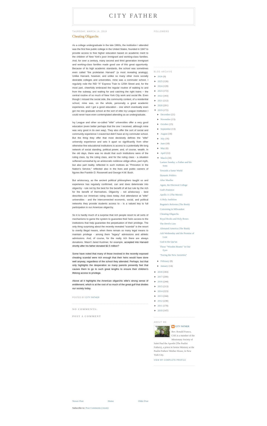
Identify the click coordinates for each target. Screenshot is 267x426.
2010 (160, 310)
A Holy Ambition (168, 199)
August (164, 133)
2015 (160, 286)
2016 (160, 281)
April (163, 153)
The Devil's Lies (168, 223)
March (164, 157)
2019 (160, 110)
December (166, 114)
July (163, 138)
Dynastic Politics (168, 175)
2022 (160, 95)
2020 (160, 105)
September (166, 129)
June (163, 143)
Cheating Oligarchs (169, 214)
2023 (160, 90)
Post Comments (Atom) (97, 408)
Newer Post (77, 401)
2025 (160, 81)
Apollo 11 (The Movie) (171, 194)
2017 (160, 276)
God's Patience (167, 189)
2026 (160, 76)
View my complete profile (170, 360)
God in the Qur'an (168, 241)
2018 (160, 271)
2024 (160, 86)
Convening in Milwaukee (172, 209)
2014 (160, 291)
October (165, 124)
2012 (160, 300)
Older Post (143, 401)
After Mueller (166, 180)
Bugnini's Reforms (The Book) (175, 204)
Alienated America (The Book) (175, 228)
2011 (160, 305)
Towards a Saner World (171, 170)
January (165, 266)
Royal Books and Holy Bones (174, 218)
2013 (160, 296)
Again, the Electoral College (173, 185)
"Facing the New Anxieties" (173, 255)
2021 (160, 100)
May (163, 148)
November (166, 119)
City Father (133, 15)
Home (111, 401)
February (165, 261)
